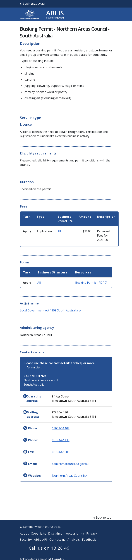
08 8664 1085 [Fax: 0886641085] (60, 452)
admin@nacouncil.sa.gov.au (70, 464)
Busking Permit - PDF (91, 283)
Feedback (89, 544)
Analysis (74, 544)
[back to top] (66, 522)
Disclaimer (56, 538)
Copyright (38, 538)
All (59, 231)
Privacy (91, 538)
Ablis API (40, 544)
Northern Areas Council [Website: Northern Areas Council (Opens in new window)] (69, 475)
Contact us (57, 544)
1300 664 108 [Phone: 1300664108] (60, 428)
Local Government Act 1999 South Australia (50, 310)
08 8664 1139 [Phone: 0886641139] (60, 440)
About (24, 538)
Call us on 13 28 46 (49, 552)
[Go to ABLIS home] (42, 14)
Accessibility (75, 538)
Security (26, 544)
